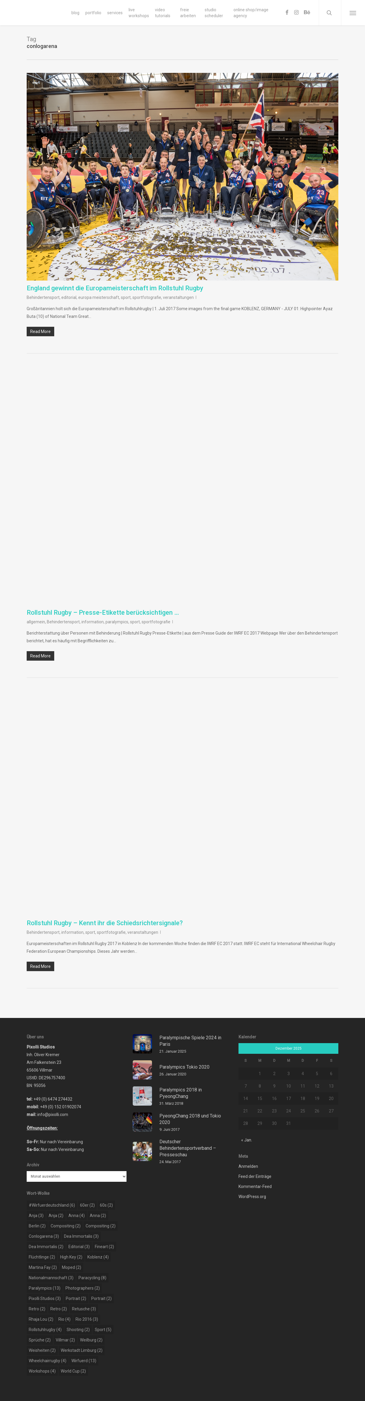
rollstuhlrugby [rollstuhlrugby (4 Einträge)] (45, 1329)
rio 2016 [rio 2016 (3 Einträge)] (87, 1319)
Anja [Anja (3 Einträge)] (36, 1215)
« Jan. (246, 1140)
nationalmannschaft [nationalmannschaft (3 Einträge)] (51, 1277)
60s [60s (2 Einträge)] (106, 1205)
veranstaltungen (178, 297)
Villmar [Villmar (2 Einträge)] (65, 1340)
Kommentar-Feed (255, 1186)
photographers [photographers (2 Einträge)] (82, 1288)
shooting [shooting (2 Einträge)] (78, 1329)
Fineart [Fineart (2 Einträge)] (104, 1246)
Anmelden (248, 1166)
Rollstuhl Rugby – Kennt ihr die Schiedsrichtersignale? (105, 923)
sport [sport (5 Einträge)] (103, 1329)
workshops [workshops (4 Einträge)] (42, 1371)
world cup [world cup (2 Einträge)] (73, 1371)
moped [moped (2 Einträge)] (71, 1267)
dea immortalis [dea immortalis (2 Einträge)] (46, 1246)
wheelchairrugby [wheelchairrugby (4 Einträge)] (47, 1360)
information (92, 621)
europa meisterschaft (98, 297)
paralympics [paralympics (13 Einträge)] (44, 1288)
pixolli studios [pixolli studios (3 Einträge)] (45, 1298)
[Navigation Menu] (353, 12)
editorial (68, 297)
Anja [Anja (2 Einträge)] (56, 1215)
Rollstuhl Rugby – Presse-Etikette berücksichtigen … (103, 612)
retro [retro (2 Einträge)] (37, 1308)
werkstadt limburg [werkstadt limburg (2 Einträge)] (82, 1350)
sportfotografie (146, 297)
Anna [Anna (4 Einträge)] (76, 1215)
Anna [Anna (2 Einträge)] (98, 1215)
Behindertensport (43, 297)
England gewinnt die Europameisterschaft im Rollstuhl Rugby (115, 288)
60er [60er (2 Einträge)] (87, 1205)
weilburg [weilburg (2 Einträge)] (91, 1340)
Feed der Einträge (254, 1176)
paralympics (116, 621)
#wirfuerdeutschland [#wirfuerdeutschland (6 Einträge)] (52, 1205)
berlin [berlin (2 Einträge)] (37, 1226)
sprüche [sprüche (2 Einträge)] (40, 1340)
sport (126, 297)
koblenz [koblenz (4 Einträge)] (98, 1257)
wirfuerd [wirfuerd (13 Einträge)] (83, 1360)
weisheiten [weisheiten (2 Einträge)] (42, 1350)
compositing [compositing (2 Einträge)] (66, 1226)
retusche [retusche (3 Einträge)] (84, 1308)
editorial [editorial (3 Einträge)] (79, 1246)
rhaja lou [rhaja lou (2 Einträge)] (41, 1319)
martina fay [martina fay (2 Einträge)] (43, 1267)
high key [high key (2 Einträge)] (71, 1257)
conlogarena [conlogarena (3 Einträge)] (44, 1236)
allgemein (36, 621)
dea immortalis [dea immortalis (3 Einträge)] (81, 1236)
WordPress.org (252, 1196)
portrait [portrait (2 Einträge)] (76, 1298)
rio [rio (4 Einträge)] (64, 1319)
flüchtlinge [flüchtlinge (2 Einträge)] (42, 1257)
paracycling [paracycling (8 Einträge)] (92, 1277)
